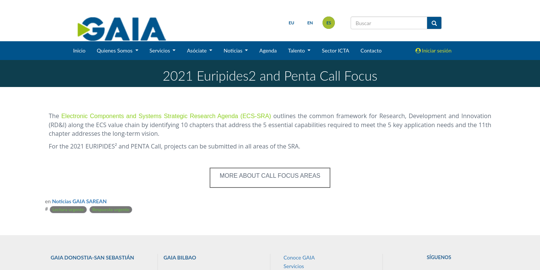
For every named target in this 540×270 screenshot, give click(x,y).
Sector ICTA (335, 50)
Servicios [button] (160, 50)
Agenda (268, 50)
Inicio (79, 50)
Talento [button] (297, 50)
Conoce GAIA (299, 257)
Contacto (370, 50)
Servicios (294, 266)
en (310, 22)
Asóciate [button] (197, 50)
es (328, 22)
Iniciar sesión (434, 50)
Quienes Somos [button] (115, 50)
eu (291, 22)
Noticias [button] (234, 50)
